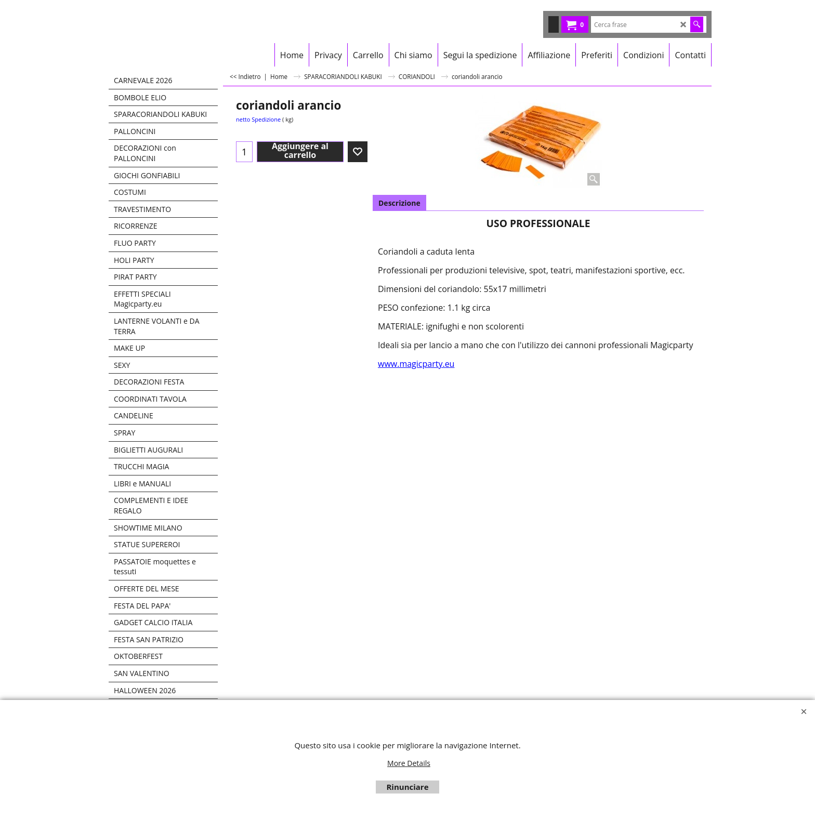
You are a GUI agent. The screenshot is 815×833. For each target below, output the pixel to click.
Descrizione (399, 203)
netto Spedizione (258, 119)
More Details (408, 763)
